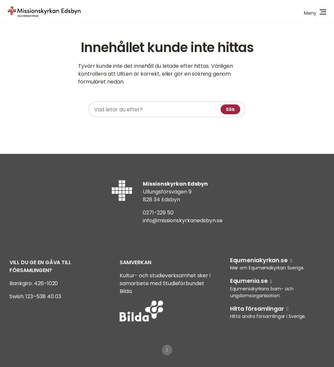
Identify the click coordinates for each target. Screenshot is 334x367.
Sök (230, 109)
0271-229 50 (158, 212)
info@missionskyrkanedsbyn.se (183, 220)
